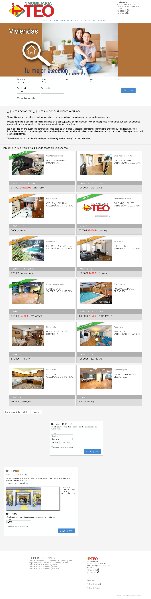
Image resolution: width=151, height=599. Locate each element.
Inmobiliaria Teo (122, 2)
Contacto (103, 20)
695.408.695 (93, 573)
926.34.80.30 (123, 11)
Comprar (64, 20)
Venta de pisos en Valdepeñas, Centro (43, 565)
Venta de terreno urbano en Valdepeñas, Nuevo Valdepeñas (50, 561)
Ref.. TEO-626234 (101, 345)
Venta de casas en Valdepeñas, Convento (44, 569)
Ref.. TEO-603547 (34, 174)
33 (105, 156)
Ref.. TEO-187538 (101, 302)
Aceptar (64, 448)
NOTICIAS (11, 471)
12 (38, 370)
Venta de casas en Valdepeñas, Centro (43, 567)
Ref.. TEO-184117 (34, 345)
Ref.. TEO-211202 (101, 259)
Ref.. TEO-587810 (101, 174)
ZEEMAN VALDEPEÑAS (17, 483)
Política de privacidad (67, 448)
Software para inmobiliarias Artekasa (129, 595)
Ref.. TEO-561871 (34, 216)
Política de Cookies (94, 588)
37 (38, 156)
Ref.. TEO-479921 (101, 216)
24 (105, 285)
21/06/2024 (10, 478)
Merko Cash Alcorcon (18, 474)
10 (38, 285)
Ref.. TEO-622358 (34, 388)
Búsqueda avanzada (26, 98)
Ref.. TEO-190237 (34, 302)
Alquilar (54, 20)
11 (38, 199)
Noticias (92, 20)
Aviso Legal (91, 580)
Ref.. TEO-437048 (34, 259)
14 (105, 242)
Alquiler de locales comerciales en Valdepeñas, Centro (48, 563)
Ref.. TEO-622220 (101, 388)
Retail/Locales (78, 20)
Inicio (45, 20)
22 (105, 327)
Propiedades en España (42, 558)
